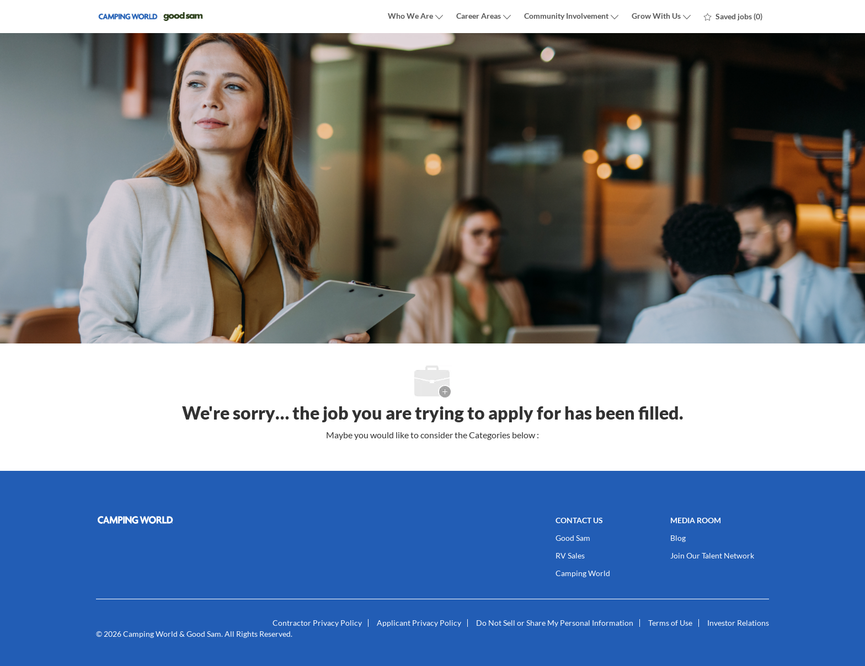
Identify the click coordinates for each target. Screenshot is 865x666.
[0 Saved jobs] (733, 16)
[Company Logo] (151, 17)
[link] (204, 520)
